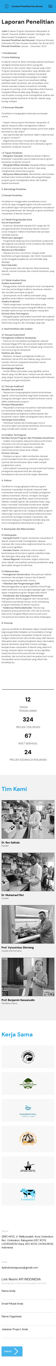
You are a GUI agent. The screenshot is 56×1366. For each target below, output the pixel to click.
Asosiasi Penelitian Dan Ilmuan (27, 6)
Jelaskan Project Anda (15, 1329)
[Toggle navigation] (50, 6)
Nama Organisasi (12, 1316)
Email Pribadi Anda (12, 1303)
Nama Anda (8, 1291)
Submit (15, 1351)
